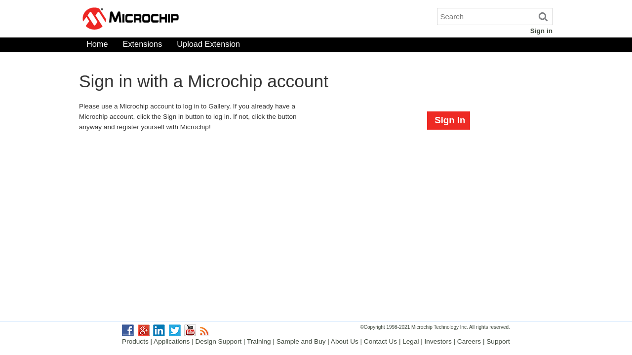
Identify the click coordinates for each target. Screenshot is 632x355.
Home (97, 46)
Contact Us (380, 341)
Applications (172, 341)
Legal (410, 341)
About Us (344, 341)
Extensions (142, 46)
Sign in (541, 31)
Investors (438, 341)
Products (135, 341)
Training (259, 341)
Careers (469, 341)
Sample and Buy (301, 341)
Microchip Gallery (177, 20)
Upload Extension (208, 46)
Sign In (449, 120)
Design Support (219, 341)
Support (498, 341)
